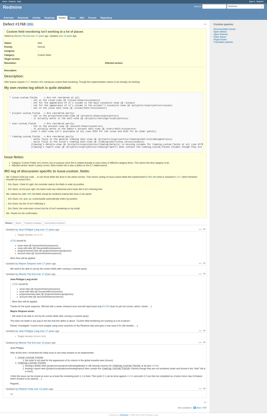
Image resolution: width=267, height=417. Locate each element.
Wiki (82, 18)
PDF (205, 408)
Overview (9, 18)
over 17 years (37, 36)
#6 (204, 388)
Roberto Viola (26, 389)
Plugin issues (220, 39)
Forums (92, 18)
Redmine (124, 415)
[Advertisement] (228, 101)
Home (4, 1)
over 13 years (65, 36)
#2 (204, 263)
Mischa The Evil (22, 36)
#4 (204, 330)
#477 (27, 82)
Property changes (32, 223)
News (72, 18)
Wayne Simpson (27, 263)
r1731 (13, 240)
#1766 (155, 366)
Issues (62, 18)
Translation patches (223, 42)
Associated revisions (55, 223)
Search (197, 6)
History (8, 223)
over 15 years (43, 342)
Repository (106, 18)
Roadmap (49, 18)
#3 (204, 273)
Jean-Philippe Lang (29, 229)
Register (260, 1)
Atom (198, 408)
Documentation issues (224, 29)
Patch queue (220, 37)
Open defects (220, 31)
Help (19, 1)
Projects (12, 1)
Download (23, 18)
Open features (221, 34)
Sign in (252, 1)
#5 (204, 342)
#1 (204, 229)
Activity (36, 18)
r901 (41, 82)
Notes (18, 223)
